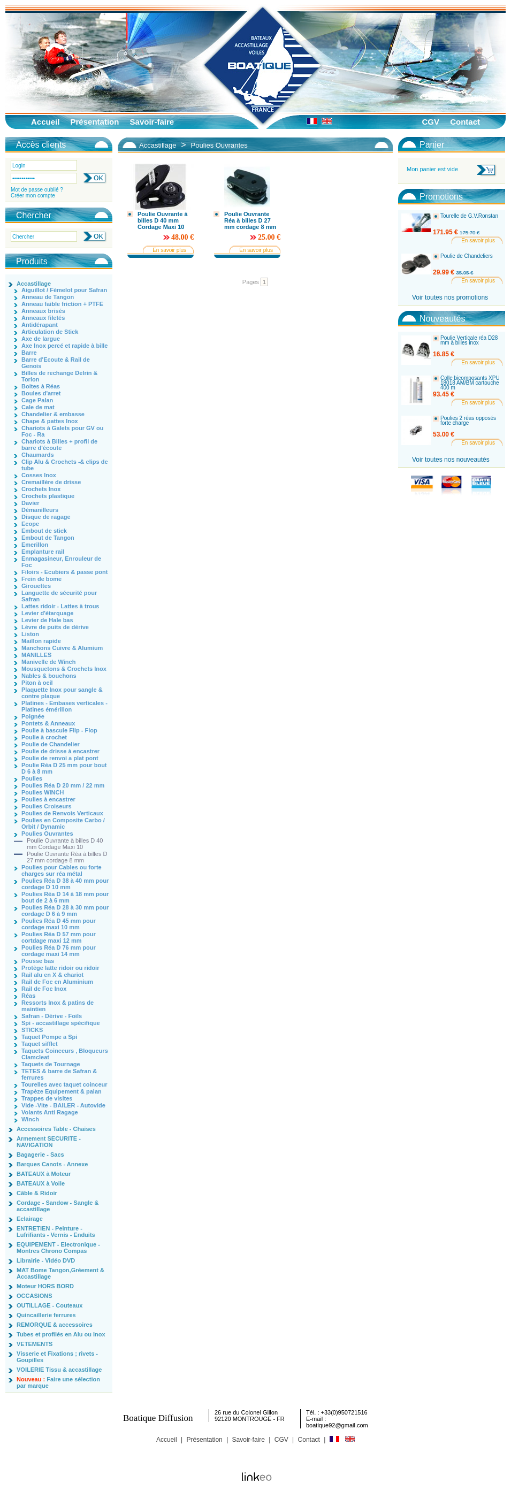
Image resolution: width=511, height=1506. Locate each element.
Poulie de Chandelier (50, 744)
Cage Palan (37, 400)
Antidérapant (39, 325)
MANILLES (36, 655)
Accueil (45, 121)
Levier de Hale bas (47, 620)
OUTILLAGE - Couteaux (49, 1305)
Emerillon (34, 544)
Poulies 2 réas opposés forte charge (468, 421)
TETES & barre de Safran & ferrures (59, 1074)
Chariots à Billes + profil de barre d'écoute (59, 444)
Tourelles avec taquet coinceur (64, 1084)
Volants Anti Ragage (49, 1112)
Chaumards (37, 455)
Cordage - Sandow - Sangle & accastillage (57, 1205)
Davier (30, 503)
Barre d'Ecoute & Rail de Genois (55, 362)
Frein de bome (41, 579)
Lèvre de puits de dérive (55, 627)
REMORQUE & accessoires (55, 1324)
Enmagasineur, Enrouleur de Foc (61, 561)
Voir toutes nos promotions (450, 297)
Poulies (31, 778)
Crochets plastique (47, 496)
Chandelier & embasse (53, 414)
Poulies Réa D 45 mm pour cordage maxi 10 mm (58, 924)
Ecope (30, 524)
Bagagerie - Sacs (40, 1154)
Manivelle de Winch (48, 662)
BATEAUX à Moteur (44, 1174)
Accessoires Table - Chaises (56, 1129)
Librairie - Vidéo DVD (46, 1260)
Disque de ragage (46, 517)
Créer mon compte (33, 195)
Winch (30, 1119)
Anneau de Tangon (47, 297)
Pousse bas (37, 961)
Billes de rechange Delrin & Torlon (59, 376)
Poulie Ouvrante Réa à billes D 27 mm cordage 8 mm (67, 857)
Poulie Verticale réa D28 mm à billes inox (469, 340)
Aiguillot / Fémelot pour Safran (64, 290)
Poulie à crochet (44, 737)
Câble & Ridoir (37, 1193)
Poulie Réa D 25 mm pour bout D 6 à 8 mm (64, 768)
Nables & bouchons (49, 675)
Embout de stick (44, 531)
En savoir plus (169, 250)
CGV (430, 121)
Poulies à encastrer (48, 799)
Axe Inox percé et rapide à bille (64, 345)
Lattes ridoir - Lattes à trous (60, 606)
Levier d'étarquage (47, 613)
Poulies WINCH (42, 792)
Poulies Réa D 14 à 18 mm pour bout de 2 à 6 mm (65, 897)
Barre (29, 352)
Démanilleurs (39, 510)
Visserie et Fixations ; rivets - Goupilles (57, 1356)
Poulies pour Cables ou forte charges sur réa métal (61, 870)
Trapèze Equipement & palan (61, 1091)
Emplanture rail (42, 551)
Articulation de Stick (49, 331)
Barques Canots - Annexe (52, 1164)
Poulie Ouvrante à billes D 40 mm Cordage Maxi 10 (65, 843)
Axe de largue (40, 338)
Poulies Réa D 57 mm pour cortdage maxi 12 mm (58, 937)
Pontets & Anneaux (48, 723)
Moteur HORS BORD (45, 1286)
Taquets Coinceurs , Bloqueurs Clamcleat (64, 1054)
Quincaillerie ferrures (46, 1315)
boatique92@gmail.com (337, 1425)
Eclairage (30, 1218)
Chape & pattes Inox (49, 421)
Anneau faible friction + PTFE (62, 304)
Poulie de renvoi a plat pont (59, 758)
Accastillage (34, 283)
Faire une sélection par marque (58, 1382)
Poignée (32, 716)
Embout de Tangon (47, 537)
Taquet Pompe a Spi (49, 1037)
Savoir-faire (152, 121)
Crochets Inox (40, 489)
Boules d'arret (41, 393)
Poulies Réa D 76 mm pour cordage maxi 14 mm (58, 950)
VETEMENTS (34, 1344)
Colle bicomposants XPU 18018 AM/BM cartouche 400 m (470, 383)
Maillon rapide (41, 641)
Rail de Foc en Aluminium (57, 981)
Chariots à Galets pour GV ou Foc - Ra (62, 431)
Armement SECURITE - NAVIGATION (49, 1141)
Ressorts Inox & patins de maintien (57, 1005)
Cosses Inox (38, 475)
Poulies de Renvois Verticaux (62, 813)
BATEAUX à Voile (41, 1183)
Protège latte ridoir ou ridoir (60, 968)
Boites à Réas (40, 386)
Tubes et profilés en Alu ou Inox (61, 1334)
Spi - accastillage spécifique (60, 1023)
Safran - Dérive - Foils (51, 1016)
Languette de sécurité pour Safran (59, 596)
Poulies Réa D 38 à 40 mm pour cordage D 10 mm (65, 883)
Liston (30, 634)
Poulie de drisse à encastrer (60, 751)
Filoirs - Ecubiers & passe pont (64, 572)
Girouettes (36, 586)
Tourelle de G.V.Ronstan (469, 216)
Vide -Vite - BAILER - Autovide (63, 1105)
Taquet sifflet (39, 1044)
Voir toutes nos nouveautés (451, 459)
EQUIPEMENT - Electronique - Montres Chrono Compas (58, 1247)
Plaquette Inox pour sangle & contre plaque (62, 692)
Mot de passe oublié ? (37, 190)
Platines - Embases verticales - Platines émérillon (64, 706)
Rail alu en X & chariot (52, 975)
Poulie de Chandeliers (466, 256)
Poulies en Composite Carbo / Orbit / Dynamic (63, 823)
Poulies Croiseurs (46, 806)
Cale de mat (38, 407)
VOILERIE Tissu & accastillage (59, 1369)
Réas (28, 995)
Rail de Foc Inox (43, 988)
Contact (465, 121)
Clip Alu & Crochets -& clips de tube (64, 464)
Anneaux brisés (43, 311)
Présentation (95, 121)
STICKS (32, 1030)
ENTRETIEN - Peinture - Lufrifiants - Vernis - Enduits (56, 1231)
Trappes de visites (46, 1098)
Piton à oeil (37, 682)
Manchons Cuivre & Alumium (62, 648)
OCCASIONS (34, 1296)
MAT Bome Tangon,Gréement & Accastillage (60, 1273)
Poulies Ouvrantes (47, 833)
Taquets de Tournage (50, 1064)
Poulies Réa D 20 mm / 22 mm (62, 785)
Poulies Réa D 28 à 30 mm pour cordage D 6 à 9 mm (65, 910)
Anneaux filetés (43, 318)
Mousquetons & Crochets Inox (63, 669)
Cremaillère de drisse (51, 482)
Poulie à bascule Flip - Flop (59, 730)
